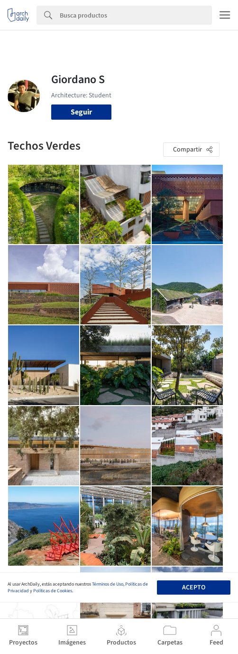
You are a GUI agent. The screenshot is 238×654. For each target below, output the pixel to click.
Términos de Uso (107, 584)
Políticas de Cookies (52, 591)
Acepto (193, 587)
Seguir (81, 112)
